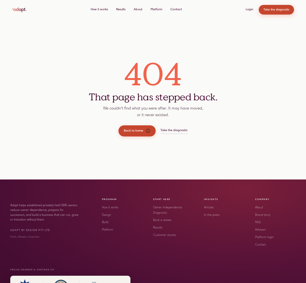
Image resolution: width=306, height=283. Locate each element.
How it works (99, 9)
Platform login (264, 237)
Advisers (260, 229)
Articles (209, 207)
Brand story (262, 215)
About (138, 9)
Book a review (162, 220)
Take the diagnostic (276, 9)
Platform (157, 9)
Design (106, 215)
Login (249, 9)
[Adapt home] (19, 10)
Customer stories (164, 235)
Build (105, 222)
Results (121, 9)
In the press (212, 215)
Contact (176, 9)
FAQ (258, 222)
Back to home (137, 131)
